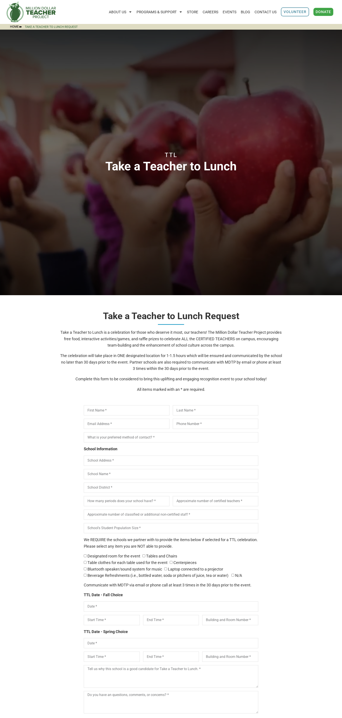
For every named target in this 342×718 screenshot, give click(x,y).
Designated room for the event (113, 556)
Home (16, 27)
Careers (210, 12)
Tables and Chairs (161, 556)
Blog (245, 12)
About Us (120, 12)
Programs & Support (160, 12)
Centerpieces (185, 562)
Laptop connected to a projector (195, 569)
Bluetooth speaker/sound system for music (124, 569)
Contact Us (266, 12)
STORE (192, 12)
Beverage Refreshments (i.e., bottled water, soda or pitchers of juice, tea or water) (158, 575)
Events (229, 12)
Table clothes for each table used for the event (127, 562)
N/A (238, 575)
